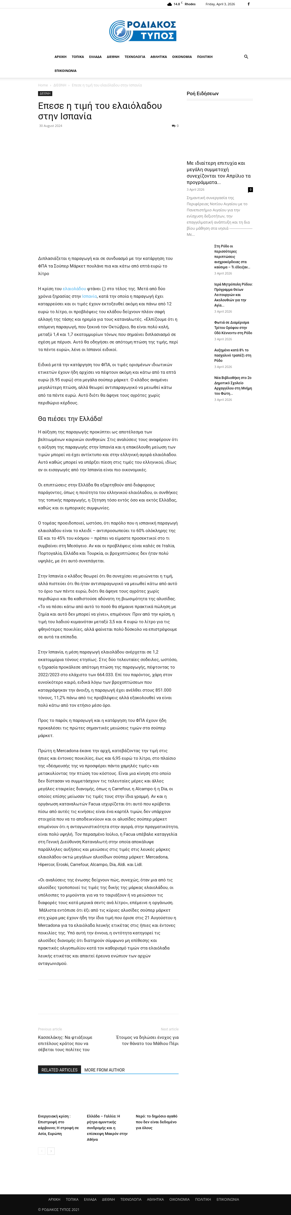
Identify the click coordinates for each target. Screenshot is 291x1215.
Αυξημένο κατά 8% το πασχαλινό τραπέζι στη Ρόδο (232, 355)
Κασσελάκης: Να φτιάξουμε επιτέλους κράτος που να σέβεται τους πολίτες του (65, 1043)
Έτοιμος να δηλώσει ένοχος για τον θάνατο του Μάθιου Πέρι (147, 1040)
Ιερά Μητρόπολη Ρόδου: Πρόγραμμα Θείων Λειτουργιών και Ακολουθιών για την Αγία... (233, 294)
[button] (246, 57)
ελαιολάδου (74, 288)
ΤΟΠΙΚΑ (78, 56)
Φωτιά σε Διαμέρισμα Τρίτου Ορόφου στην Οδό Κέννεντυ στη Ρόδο (233, 327)
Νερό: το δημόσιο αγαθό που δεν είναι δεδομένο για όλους (156, 1122)
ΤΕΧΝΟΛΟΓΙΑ (135, 56)
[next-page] (51, 1151)
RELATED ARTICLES (60, 1070)
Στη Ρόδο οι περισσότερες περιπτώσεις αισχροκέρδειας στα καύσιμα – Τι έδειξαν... (232, 256)
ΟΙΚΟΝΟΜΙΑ (182, 56)
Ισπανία (89, 296)
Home (43, 85)
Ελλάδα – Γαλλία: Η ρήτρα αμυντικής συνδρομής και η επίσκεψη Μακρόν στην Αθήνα (107, 1128)
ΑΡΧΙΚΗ (61, 56)
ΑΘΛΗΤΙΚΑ (158, 56)
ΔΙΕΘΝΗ (113, 56)
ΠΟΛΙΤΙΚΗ (205, 56)
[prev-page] (41, 1151)
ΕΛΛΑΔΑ (95, 56)
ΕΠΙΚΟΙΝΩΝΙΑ (65, 70)
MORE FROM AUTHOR (105, 1070)
